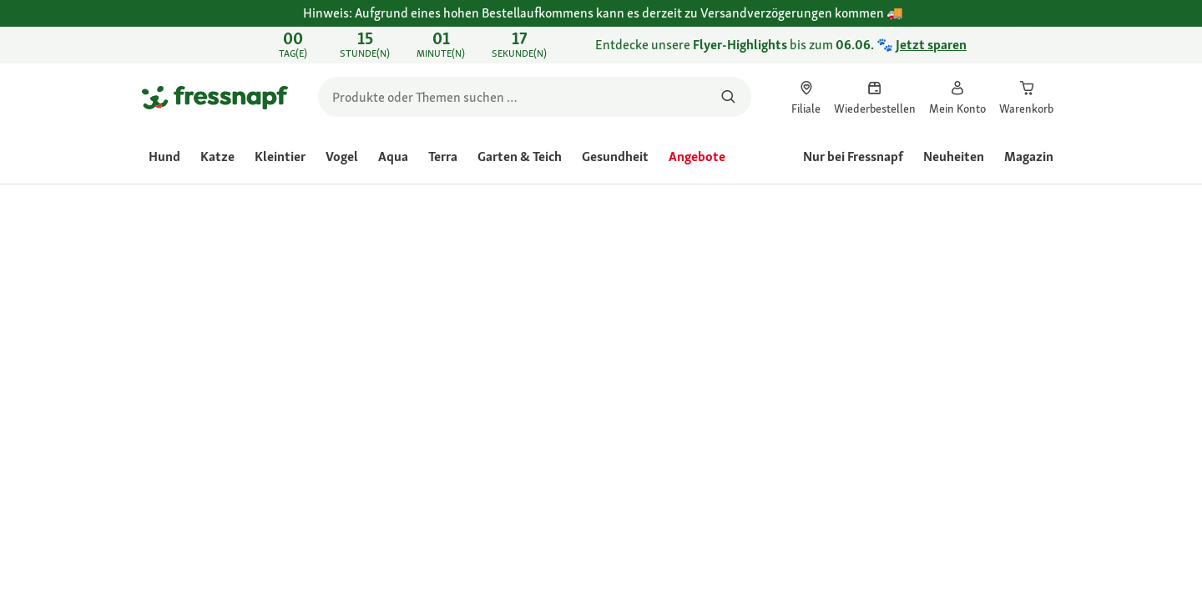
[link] (601, 45)
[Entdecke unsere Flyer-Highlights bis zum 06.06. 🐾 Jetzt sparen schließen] (1040, 45)
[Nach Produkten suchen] (728, 97)
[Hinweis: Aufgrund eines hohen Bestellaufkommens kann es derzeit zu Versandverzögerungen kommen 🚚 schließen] (1040, 23)
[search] (534, 97)
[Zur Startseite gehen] (215, 96)
